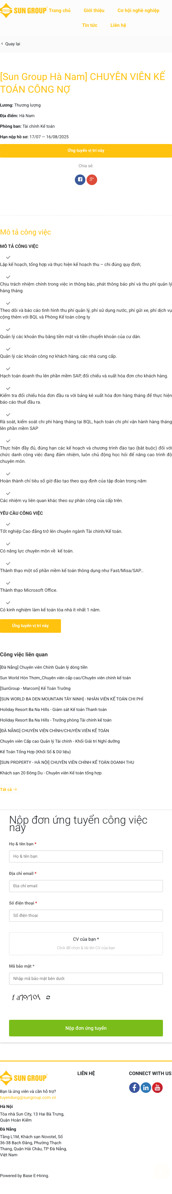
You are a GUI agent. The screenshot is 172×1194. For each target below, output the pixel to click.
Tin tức (89, 25)
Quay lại (10, 44)
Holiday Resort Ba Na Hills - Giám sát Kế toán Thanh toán (53, 709)
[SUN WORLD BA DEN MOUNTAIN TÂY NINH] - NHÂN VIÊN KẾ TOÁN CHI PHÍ (71, 699)
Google (92, 181)
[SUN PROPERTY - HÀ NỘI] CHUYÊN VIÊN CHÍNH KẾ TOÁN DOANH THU (67, 762)
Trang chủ (60, 10)
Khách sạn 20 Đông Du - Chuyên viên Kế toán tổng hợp (51, 773)
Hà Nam (27, 116)
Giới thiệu (94, 10)
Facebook (80, 181)
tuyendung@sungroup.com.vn (28, 1097)
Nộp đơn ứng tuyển (86, 1028)
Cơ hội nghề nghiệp (139, 10)
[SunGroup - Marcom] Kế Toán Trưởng (35, 688)
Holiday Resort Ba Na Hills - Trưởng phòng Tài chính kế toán (55, 720)
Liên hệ (118, 25)
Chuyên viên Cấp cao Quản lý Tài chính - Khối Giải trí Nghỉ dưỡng (60, 741)
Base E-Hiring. (36, 1175)
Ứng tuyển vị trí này (86, 150)
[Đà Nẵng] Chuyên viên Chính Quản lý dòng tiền (44, 667)
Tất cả (8, 789)
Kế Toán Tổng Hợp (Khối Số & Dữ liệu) (35, 752)
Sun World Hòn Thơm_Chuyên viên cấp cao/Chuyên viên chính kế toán (65, 678)
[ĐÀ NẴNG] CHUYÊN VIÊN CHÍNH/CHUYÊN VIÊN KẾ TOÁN (54, 730)
